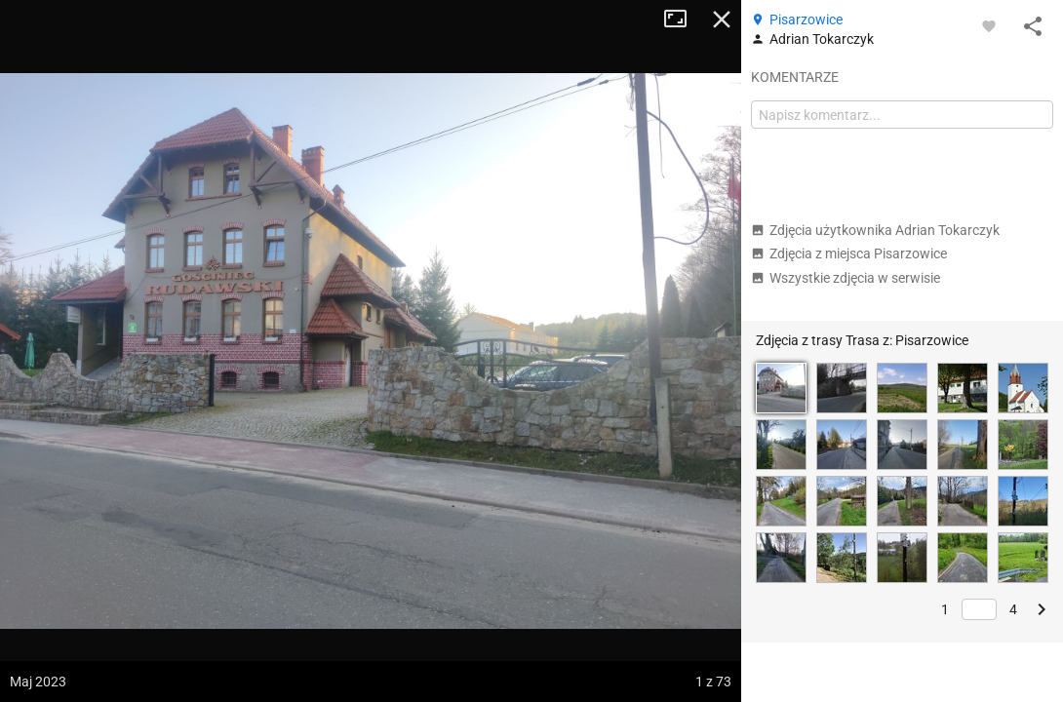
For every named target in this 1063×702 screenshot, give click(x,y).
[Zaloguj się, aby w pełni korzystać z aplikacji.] (988, 25)
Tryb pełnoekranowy (682, 19)
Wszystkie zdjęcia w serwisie (845, 278)
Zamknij (721, 19)
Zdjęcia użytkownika (875, 230)
